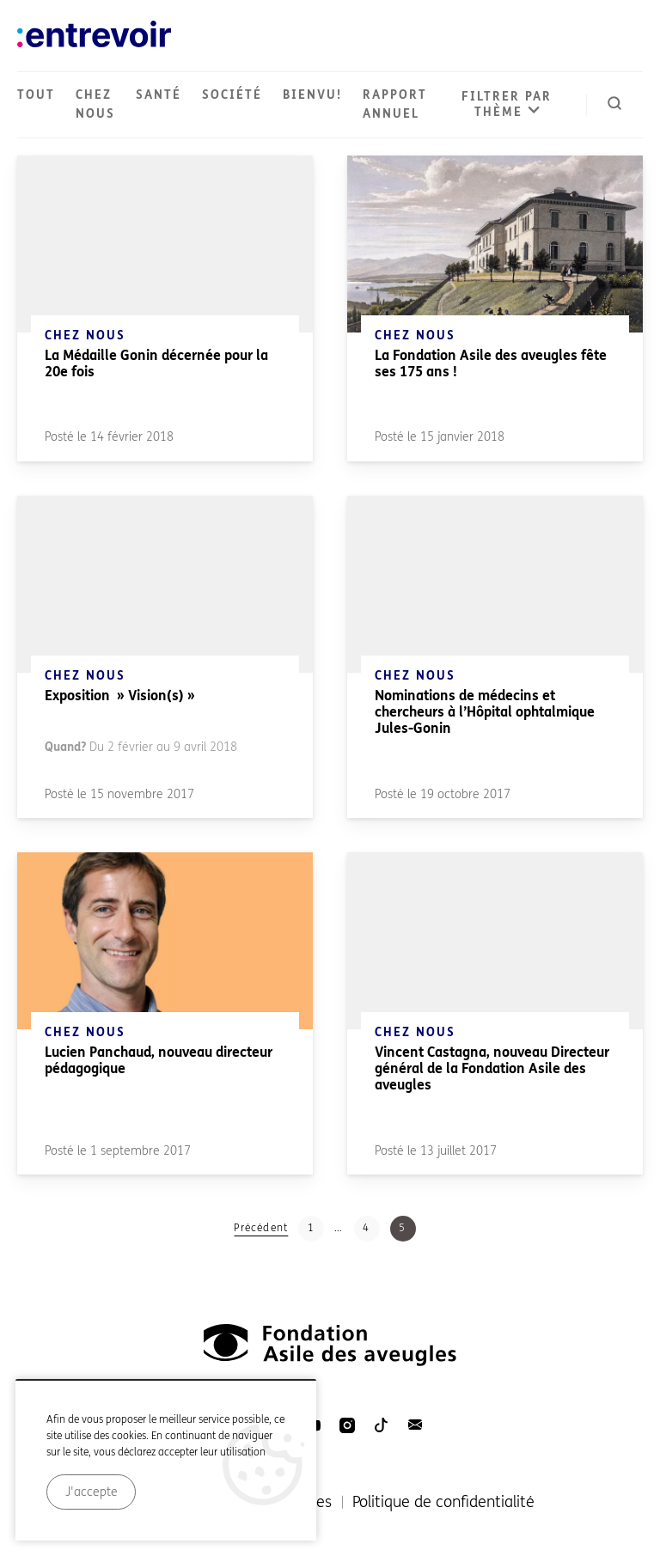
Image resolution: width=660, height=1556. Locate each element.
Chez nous (95, 104)
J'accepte (91, 1511)
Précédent (261, 1228)
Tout (36, 95)
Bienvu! (312, 95)
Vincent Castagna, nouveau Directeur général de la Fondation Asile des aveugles (492, 1068)
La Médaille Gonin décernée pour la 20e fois (156, 363)
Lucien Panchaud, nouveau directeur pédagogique (158, 1060)
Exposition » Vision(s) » (120, 695)
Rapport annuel (395, 104)
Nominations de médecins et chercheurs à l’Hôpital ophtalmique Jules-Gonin (485, 711)
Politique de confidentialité (443, 1501)
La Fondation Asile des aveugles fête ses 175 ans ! (491, 363)
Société (232, 95)
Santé (158, 95)
